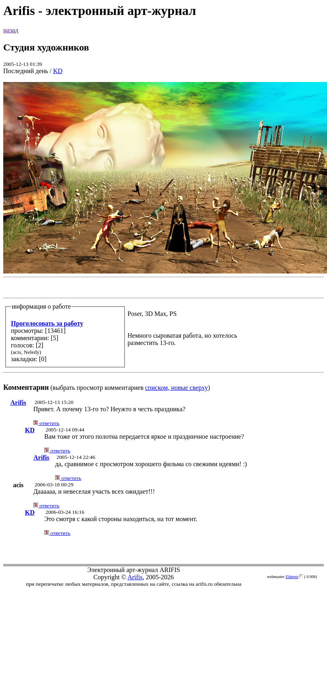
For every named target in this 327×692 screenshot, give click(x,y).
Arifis (18, 402)
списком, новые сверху (176, 387)
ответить (46, 423)
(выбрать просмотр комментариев (163, 236)
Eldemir (291, 576)
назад (10, 30)
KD (57, 70)
